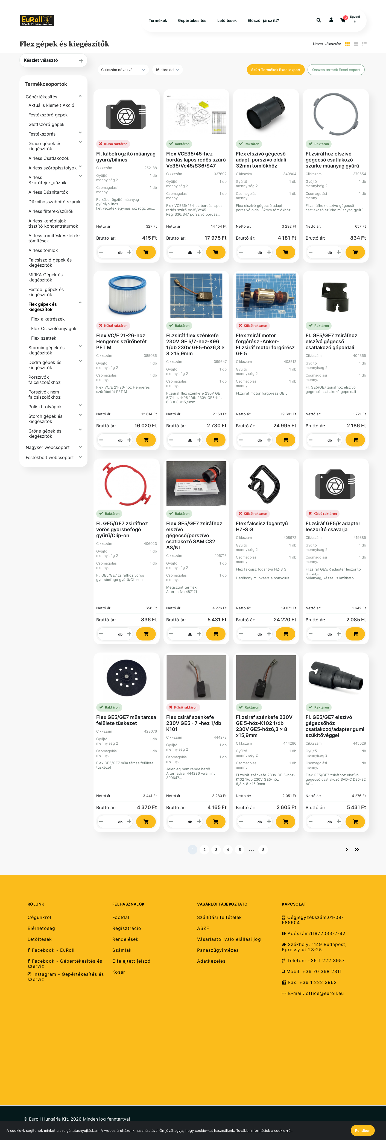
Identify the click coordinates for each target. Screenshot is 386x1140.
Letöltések (227, 20)
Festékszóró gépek (48, 114)
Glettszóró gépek (46, 124)
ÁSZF (203, 928)
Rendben (362, 1130)
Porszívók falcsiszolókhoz (44, 379)
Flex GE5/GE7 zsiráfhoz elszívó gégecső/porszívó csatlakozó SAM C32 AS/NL (194, 535)
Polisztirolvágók (45, 406)
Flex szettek (43, 338)
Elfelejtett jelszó (131, 961)
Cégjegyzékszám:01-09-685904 (313, 920)
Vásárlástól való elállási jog (229, 939)
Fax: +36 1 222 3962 (309, 982)
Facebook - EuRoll (51, 950)
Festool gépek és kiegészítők (46, 292)
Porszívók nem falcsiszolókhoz (44, 394)
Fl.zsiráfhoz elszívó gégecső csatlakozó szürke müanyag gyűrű (332, 160)
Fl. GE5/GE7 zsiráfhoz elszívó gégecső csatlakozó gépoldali (331, 341)
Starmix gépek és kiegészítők (46, 350)
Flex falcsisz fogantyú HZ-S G (262, 526)
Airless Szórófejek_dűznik (47, 180)
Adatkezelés (211, 961)
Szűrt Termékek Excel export (275, 69)
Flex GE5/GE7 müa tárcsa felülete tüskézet (126, 720)
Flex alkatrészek (48, 319)
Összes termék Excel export (336, 69)
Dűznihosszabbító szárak (54, 201)
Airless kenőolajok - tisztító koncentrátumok (53, 223)
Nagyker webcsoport (48, 447)
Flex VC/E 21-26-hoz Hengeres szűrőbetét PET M (121, 341)
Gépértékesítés (192, 20)
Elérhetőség (41, 928)
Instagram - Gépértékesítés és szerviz (66, 977)
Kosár (118, 972)
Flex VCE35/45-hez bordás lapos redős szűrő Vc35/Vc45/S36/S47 (196, 160)
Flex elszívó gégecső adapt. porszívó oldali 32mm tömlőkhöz (261, 160)
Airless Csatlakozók (48, 158)
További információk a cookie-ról (263, 1130)
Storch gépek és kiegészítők (45, 418)
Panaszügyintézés (218, 950)
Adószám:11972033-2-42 (314, 933)
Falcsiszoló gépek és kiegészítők (50, 262)
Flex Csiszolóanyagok (54, 328)
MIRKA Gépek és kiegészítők (45, 277)
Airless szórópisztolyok (52, 168)
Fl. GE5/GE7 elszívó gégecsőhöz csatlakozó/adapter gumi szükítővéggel (335, 726)
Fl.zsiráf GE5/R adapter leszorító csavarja (333, 526)
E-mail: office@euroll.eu (313, 993)
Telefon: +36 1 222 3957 (313, 960)
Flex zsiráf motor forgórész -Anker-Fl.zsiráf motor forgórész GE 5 (265, 344)
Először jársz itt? (263, 20)
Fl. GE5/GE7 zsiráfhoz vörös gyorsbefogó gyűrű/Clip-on (122, 529)
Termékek (158, 20)
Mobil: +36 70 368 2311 (312, 971)
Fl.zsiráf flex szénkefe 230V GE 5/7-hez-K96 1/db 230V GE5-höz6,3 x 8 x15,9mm (195, 344)
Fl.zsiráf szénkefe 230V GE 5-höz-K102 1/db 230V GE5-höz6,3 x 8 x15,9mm (264, 726)
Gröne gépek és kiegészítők (44, 433)
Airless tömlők (43, 250)
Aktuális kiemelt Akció (51, 105)
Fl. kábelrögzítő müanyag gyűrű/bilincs (126, 157)
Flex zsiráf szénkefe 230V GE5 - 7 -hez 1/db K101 (193, 723)
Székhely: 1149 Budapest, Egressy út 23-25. (314, 947)
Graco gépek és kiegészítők (44, 146)
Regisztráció (126, 928)
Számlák (122, 950)
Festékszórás (41, 134)
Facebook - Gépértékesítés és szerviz (65, 964)
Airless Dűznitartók (48, 192)
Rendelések (125, 939)
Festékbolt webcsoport (50, 457)
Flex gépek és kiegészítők (42, 306)
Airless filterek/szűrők (51, 211)
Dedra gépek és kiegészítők (44, 365)
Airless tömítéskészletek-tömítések (54, 238)
